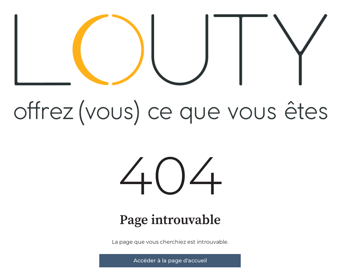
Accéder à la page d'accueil (170, 260)
